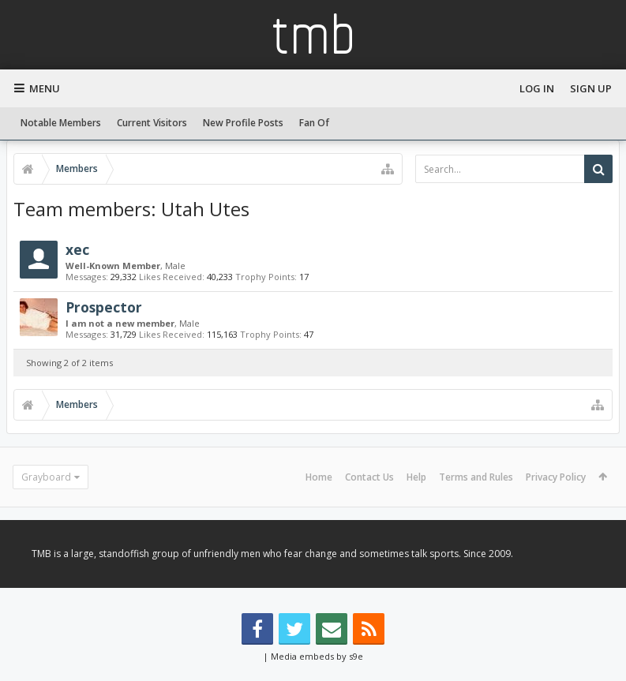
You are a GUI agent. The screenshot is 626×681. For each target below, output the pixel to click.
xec (77, 249)
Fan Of (314, 122)
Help (416, 477)
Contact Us (369, 477)
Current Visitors (152, 122)
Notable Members (61, 122)
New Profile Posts (243, 122)
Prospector (104, 306)
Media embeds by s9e (317, 656)
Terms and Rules (476, 477)
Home (319, 477)
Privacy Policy (556, 477)
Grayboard (46, 477)
